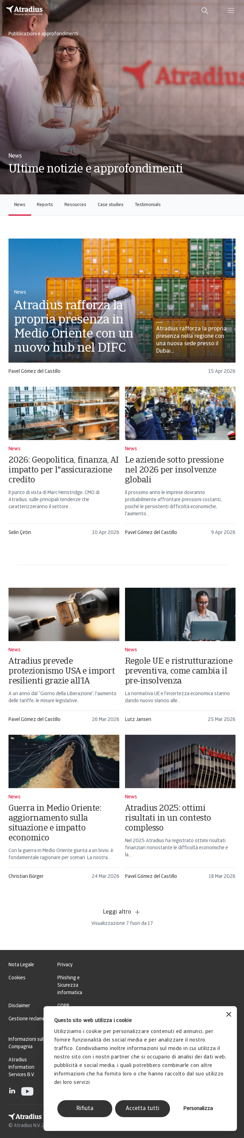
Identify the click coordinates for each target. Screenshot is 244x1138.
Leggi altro (122, 912)
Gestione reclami (26, 1019)
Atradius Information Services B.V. (21, 1067)
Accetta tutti (142, 1108)
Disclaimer (19, 1006)
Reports (45, 205)
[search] (204, 10)
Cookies (16, 978)
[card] (122, 310)
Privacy (65, 965)
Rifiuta (84, 1108)
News (19, 205)
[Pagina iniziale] (24, 11)
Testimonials (148, 205)
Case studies (111, 205)
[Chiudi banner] (228, 1015)
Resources (75, 205)
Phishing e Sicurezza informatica (69, 985)
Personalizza (198, 1108)
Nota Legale (21, 965)
